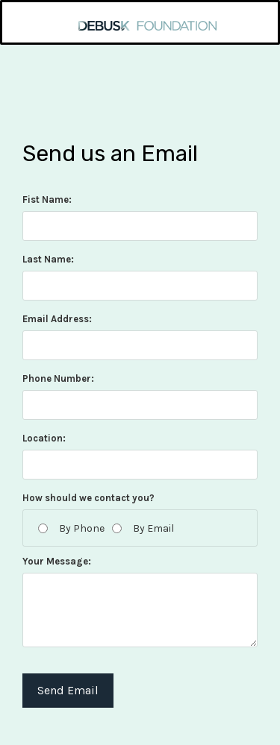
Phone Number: (58, 378)
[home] (140, 16)
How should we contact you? (88, 497)
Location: (44, 438)
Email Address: (57, 318)
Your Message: (56, 561)
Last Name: (48, 259)
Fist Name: (47, 199)
